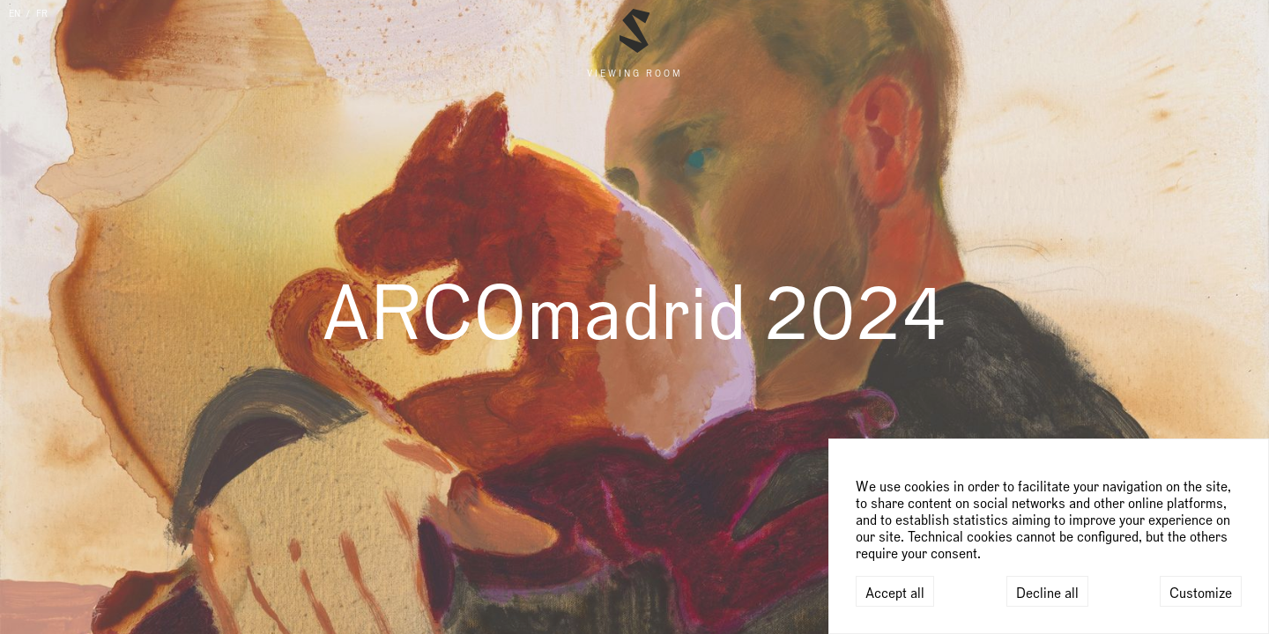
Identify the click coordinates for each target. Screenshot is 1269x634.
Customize (1200, 593)
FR (42, 14)
